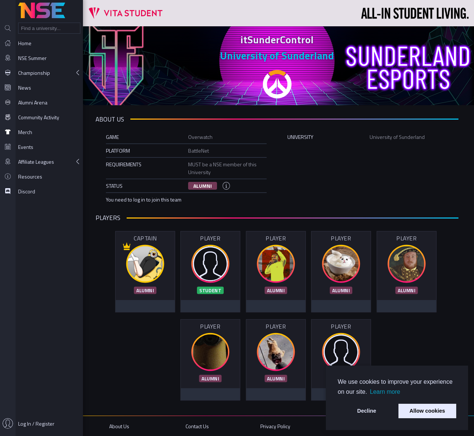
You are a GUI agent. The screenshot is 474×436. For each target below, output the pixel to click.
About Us (121, 426)
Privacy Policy (276, 426)
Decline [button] (366, 411)
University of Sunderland (278, 55)
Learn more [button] (385, 392)
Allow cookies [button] (427, 411)
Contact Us (199, 426)
